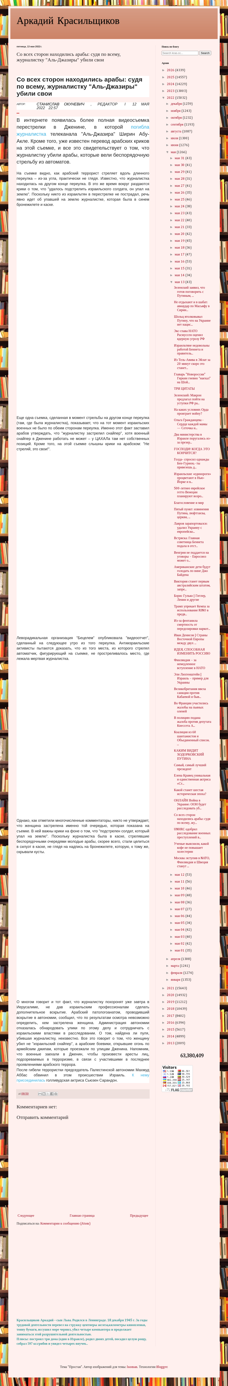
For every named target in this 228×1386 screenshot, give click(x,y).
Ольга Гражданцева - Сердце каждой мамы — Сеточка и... (190, 424)
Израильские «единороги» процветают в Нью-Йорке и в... (192, 478)
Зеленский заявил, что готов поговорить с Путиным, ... (189, 291)
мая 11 (180, 881)
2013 (171, 1043)
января (176, 980)
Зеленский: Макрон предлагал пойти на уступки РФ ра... (189, 399)
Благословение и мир (189, 503)
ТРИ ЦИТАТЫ (184, 389)
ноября (176, 111)
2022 (171, 98)
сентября (177, 124)
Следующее (26, 1215)
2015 (171, 1029)
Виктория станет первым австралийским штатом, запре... (192, 585)
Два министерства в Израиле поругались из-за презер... (192, 438)
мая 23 (180, 213)
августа (176, 131)
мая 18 (180, 247)
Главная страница (82, 1215)
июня (175, 145)
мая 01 (180, 950)
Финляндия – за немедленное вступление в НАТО (189, 664)
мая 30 (180, 165)
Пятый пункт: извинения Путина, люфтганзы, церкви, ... (191, 513)
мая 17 (180, 254)
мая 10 (180, 888)
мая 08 (180, 902)
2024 (171, 84)
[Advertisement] (83, 1272)
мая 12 (180, 875)
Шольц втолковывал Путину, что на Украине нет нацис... (192, 320)
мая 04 (180, 930)
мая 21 (180, 227)
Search (205, 53)
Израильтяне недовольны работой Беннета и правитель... (191, 349)
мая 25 (180, 199)
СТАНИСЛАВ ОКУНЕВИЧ (60, 104)
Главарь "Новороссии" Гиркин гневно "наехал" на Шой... (192, 378)
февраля (177, 973)
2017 (171, 1016)
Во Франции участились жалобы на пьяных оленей (191, 707)
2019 (171, 1002)
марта (175, 966)
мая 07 (180, 909)
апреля (176, 959)
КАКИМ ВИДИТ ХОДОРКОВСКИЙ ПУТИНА (189, 754)
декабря (177, 104)
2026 (171, 70)
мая (174, 152)
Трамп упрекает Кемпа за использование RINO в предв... (192, 610)
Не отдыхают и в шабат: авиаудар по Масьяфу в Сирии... (192, 306)
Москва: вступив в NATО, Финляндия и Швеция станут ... (192, 862)
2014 (171, 1036)
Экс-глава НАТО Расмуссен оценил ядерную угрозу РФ (189, 335)
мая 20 (180, 234)
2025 (171, 77)
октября (177, 118)
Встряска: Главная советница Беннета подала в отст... (189, 542)
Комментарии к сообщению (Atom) (65, 1223)
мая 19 (180, 241)
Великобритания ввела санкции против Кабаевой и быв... (190, 693)
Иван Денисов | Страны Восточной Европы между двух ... (190, 639)
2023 (171, 91)
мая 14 (180, 275)
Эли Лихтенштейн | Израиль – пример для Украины (191, 678)
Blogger (161, 1367)
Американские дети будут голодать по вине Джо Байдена (192, 571)
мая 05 (180, 923)
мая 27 (180, 186)
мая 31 (180, 158)
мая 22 (180, 220)
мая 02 (180, 943)
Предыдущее (139, 1215)
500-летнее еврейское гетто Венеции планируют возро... (189, 492)
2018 (171, 1009)
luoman (132, 1367)
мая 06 (180, 916)
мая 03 (180, 937)
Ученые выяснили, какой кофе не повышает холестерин (191, 848)
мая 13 (180, 282)
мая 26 (180, 192)
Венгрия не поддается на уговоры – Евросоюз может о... (191, 556)
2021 (171, 988)
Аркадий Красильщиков (68, 20)
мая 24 (180, 206)
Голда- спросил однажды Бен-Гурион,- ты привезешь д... (191, 463)
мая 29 (180, 172)
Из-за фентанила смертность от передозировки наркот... (192, 624)
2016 (171, 1023)
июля (175, 138)
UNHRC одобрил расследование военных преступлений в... (192, 833)
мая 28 (180, 179)
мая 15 (180, 268)
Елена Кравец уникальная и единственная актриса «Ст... (192, 779)
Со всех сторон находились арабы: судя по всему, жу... (192, 819)
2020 (171, 995)
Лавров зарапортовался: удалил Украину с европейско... (190, 527)
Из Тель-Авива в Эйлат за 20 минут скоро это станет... (192, 364)
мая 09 (180, 895)
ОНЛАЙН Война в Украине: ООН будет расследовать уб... (190, 804)
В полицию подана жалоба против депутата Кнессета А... (192, 722)
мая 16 (180, 261)
